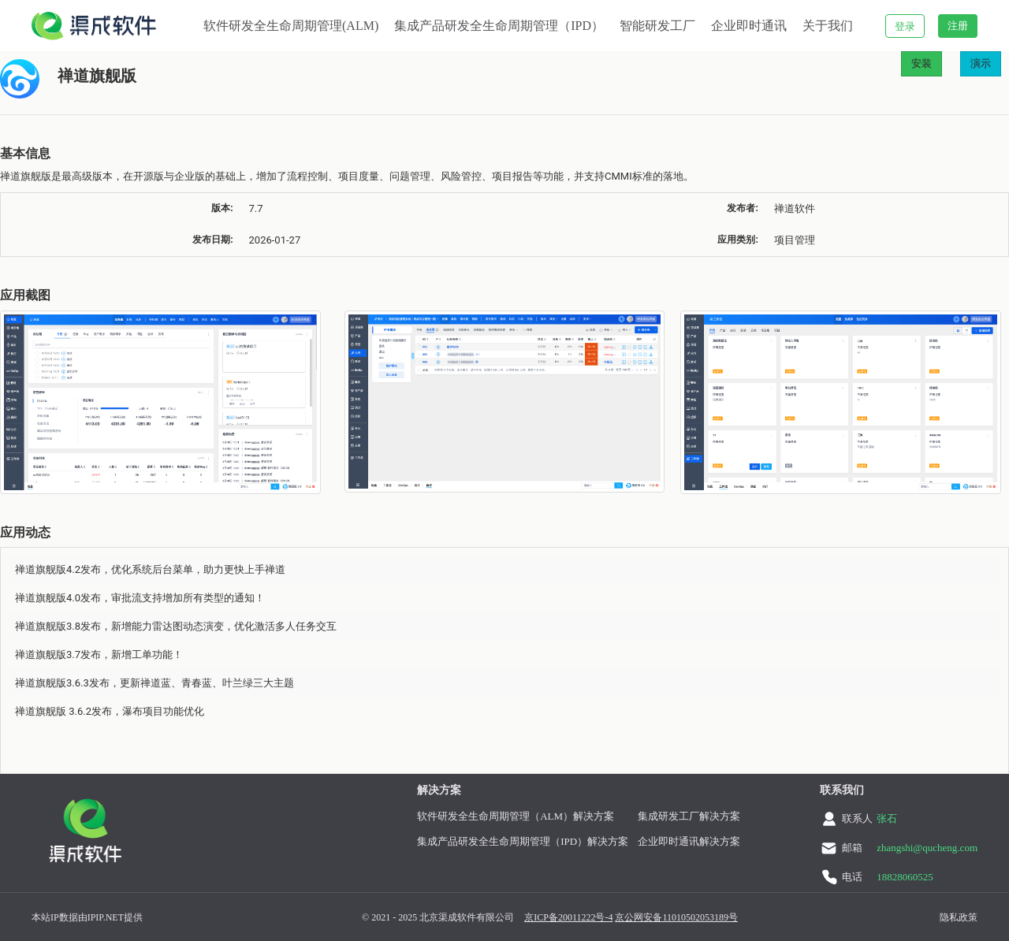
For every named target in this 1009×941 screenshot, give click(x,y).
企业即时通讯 (749, 25)
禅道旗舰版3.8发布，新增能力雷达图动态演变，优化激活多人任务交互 (176, 626)
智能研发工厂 (657, 25)
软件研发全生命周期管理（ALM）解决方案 (515, 816)
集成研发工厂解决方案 (689, 816)
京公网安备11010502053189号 (676, 917)
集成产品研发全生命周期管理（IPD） (499, 25)
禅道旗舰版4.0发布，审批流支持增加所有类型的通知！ (140, 598)
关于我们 (827, 25)
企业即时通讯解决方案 (689, 841)
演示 (980, 63)
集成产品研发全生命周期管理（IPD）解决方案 (522, 841)
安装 (921, 63)
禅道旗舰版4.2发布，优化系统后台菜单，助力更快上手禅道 (150, 569)
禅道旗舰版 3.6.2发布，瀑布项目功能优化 (109, 711)
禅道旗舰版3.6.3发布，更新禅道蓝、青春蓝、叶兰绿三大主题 (154, 683)
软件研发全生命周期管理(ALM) (290, 25)
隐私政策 (958, 917)
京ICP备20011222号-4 (568, 917)
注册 (958, 26)
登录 (905, 26)
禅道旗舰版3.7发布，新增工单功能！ (99, 654)
